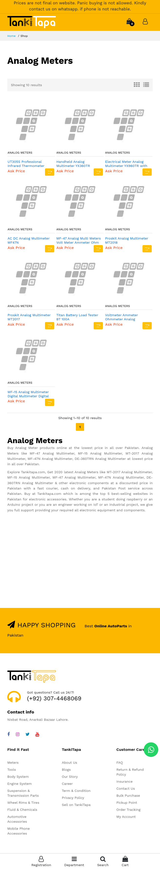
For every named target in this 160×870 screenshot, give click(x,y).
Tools (11, 769)
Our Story (70, 777)
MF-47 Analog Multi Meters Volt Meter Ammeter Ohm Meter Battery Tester (78, 240)
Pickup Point (126, 802)
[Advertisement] (80, 564)
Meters (12, 762)
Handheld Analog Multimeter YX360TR (73, 164)
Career (67, 784)
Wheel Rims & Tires (23, 802)
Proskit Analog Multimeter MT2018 (126, 240)
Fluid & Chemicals (22, 810)
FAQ (119, 762)
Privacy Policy (73, 798)
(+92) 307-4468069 (54, 698)
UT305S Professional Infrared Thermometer (26, 164)
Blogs (66, 769)
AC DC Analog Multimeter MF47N (29, 240)
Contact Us (125, 788)
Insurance (124, 781)
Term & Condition (76, 791)
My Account (126, 817)
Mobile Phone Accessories (18, 831)
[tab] (137, 85)
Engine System (19, 784)
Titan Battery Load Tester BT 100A (77, 317)
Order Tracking (128, 810)
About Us (69, 762)
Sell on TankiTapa (76, 805)
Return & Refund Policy (130, 772)
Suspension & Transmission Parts (23, 793)
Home (11, 36)
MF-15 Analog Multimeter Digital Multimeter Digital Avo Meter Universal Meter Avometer (29, 394)
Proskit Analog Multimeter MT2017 (29, 317)
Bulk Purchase (128, 795)
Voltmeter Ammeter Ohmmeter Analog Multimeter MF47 (121, 317)
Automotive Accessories (17, 819)
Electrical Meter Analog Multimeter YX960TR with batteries (126, 164)
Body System (18, 777)
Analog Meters (20, 152)
